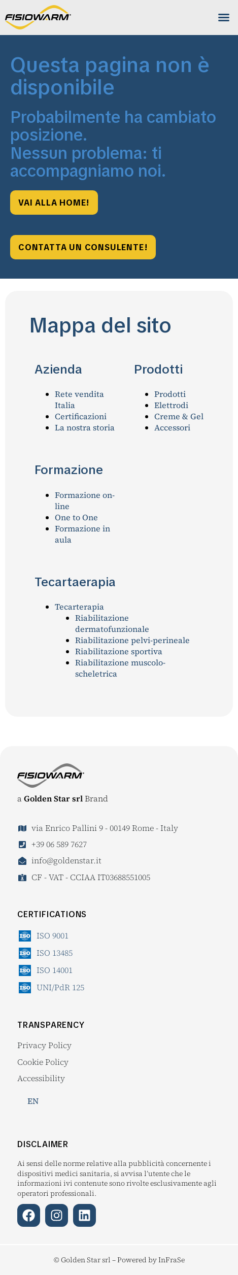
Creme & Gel (178, 416)
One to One (76, 517)
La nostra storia (85, 427)
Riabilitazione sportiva (118, 651)
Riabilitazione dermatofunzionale (112, 623)
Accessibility (41, 1078)
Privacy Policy (44, 1045)
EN (33, 1100)
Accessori (172, 427)
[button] (224, 17)
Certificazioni (81, 416)
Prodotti (170, 393)
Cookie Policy (43, 1061)
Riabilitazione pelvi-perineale (132, 640)
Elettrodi (171, 405)
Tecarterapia (79, 606)
